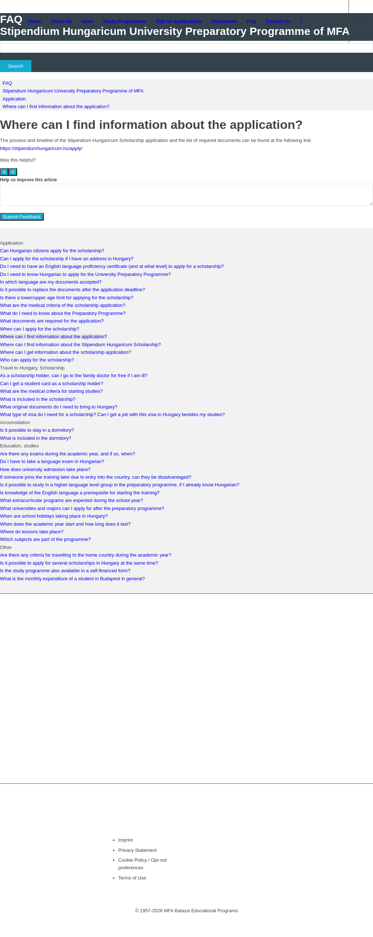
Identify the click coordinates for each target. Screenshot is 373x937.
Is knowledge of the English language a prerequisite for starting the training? (80, 492)
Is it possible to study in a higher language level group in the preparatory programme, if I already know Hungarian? (119, 484)
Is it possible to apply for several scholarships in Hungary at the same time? (79, 563)
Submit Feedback (22, 217)
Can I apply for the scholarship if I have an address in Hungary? (66, 258)
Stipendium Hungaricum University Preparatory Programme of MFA (73, 91)
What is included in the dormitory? (35, 438)
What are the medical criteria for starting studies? (51, 391)
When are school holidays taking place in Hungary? (54, 516)
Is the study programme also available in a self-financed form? (65, 570)
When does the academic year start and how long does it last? (65, 524)
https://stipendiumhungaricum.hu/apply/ (41, 148)
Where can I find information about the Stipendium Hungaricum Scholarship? (80, 344)
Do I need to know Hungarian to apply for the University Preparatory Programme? (85, 274)
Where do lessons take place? (31, 531)
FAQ (7, 83)
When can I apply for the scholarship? (39, 329)
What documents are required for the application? (52, 321)
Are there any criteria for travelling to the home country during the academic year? (85, 555)
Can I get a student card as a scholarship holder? (51, 383)
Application (14, 99)
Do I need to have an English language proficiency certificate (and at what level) (83, 266)
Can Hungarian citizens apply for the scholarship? (52, 250)
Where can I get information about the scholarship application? (65, 352)
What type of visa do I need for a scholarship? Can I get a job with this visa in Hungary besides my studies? (112, 414)
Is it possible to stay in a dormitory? (37, 430)
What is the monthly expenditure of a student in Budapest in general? (72, 578)
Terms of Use (132, 878)
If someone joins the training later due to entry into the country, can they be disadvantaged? (95, 477)
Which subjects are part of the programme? (45, 539)
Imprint (125, 840)
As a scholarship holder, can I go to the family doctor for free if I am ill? (74, 375)
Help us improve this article (28, 179)
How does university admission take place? (45, 469)
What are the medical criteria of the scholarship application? (62, 305)
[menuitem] (34, 21)
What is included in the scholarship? (37, 399)
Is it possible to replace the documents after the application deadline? (72, 289)
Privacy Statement (137, 850)
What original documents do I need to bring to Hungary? (58, 407)
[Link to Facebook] (360, 21)
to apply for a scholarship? (195, 266)
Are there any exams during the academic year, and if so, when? (67, 453)
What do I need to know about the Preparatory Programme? (63, 313)
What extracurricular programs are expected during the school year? (71, 500)
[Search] (301, 21)
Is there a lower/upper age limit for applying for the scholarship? (66, 297)
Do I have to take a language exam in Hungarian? (52, 461)
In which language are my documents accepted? (51, 282)
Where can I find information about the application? (56, 106)
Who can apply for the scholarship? (37, 360)
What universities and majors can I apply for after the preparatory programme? (82, 508)
